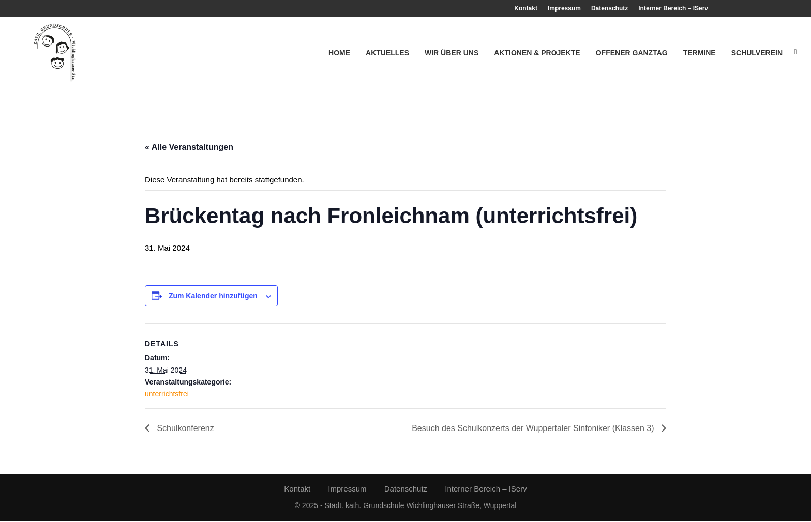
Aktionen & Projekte (537, 53)
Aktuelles (387, 53)
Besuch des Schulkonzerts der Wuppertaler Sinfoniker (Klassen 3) (534, 428)
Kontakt (525, 8)
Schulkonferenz (184, 428)
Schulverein (757, 53)
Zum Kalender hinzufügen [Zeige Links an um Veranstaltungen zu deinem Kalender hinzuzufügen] (213, 297)
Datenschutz (609, 8)
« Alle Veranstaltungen (189, 147)
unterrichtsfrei (167, 395)
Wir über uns (451, 53)
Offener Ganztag (632, 53)
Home (339, 53)
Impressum (564, 8)
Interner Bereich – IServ (673, 8)
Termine (699, 53)
